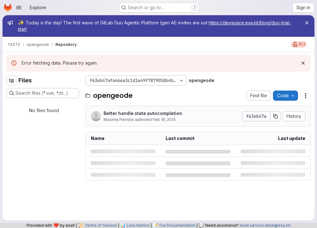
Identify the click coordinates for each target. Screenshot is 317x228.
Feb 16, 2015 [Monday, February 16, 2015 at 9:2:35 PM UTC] (164, 119)
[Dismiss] (303, 63)
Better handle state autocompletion (143, 113)
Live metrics (138, 225)
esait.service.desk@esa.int (265, 225)
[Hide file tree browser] (11, 80)
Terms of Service (101, 225)
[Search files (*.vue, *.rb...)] (42, 93)
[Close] (307, 23)
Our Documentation (177, 225)
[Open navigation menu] (19, 8)
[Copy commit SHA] (275, 116)
